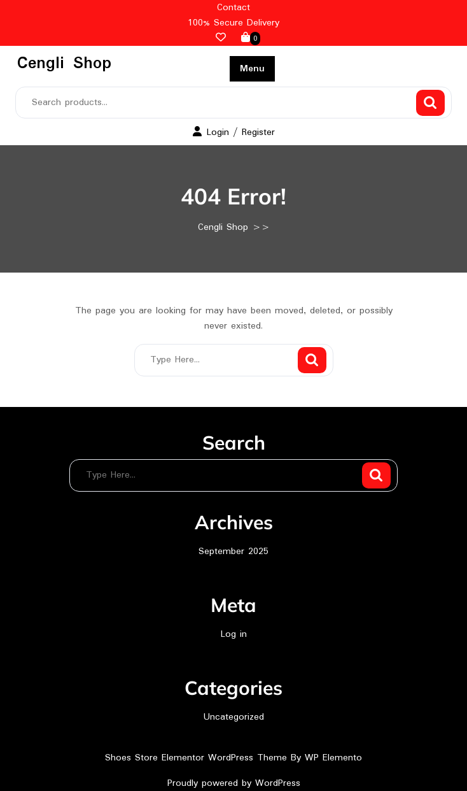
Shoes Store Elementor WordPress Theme (198, 758)
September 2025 (233, 551)
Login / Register (234, 132)
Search (430, 103)
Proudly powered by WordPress (233, 783)
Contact (233, 7)
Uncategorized (234, 717)
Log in (234, 634)
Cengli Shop (64, 63)
